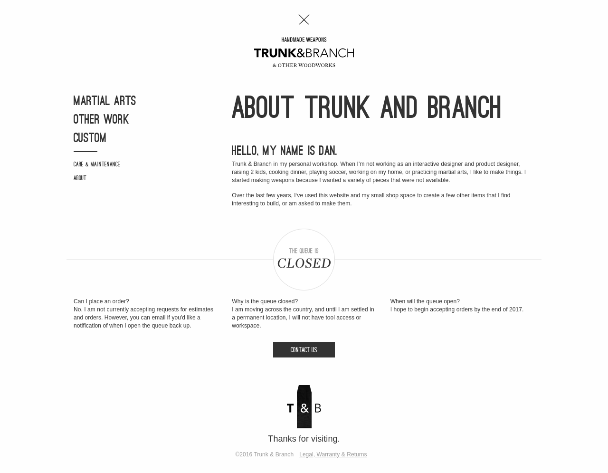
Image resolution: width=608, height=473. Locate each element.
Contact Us (304, 351)
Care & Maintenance (97, 165)
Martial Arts (105, 102)
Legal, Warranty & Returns (333, 454)
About (80, 178)
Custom (90, 139)
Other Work (101, 120)
